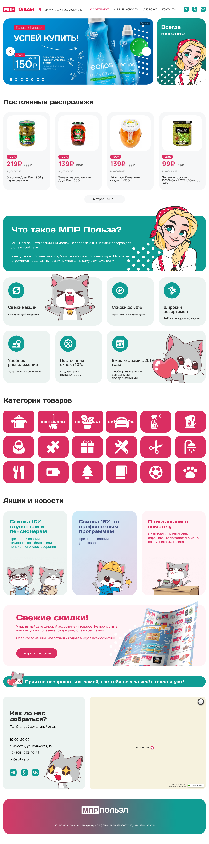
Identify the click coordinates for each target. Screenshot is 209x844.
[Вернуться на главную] (18, 9)
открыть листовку (37, 653)
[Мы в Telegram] (186, 9)
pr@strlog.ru (19, 759)
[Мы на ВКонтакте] (203, 9)
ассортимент (99, 9)
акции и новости (126, 9)
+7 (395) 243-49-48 (25, 752)
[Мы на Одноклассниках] (194, 9)
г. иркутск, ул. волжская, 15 (63, 10)
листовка (150, 9)
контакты (169, 9)
